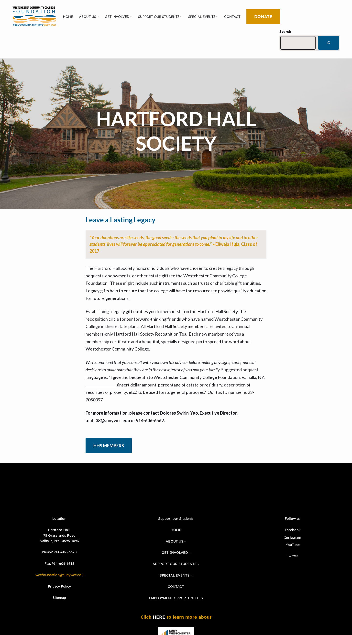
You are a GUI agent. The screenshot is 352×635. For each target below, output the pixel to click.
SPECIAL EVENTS (201, 16)
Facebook (293, 530)
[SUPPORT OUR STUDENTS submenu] (181, 17)
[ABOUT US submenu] (98, 17)
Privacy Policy (59, 586)
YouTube (293, 545)
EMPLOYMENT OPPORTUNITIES (176, 598)
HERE (159, 617)
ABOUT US (87, 16)
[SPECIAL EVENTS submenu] (217, 17)
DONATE (263, 16)
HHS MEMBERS (108, 445)
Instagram (292, 537)
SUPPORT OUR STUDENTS (158, 16)
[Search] (328, 43)
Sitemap (59, 597)
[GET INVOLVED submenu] (131, 17)
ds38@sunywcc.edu (110, 420)
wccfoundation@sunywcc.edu (59, 575)
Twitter (292, 556)
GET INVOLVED (117, 16)
